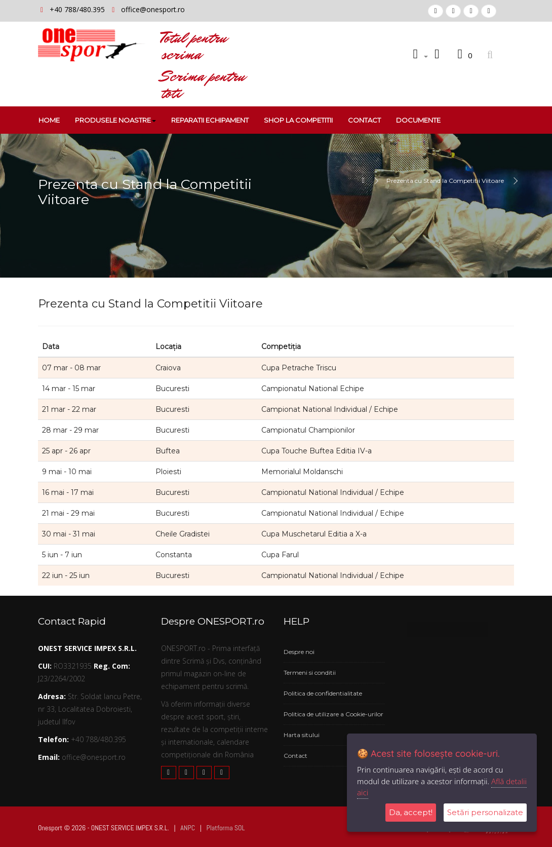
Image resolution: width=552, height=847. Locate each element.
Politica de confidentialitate (323, 693)
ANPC (187, 827)
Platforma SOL (225, 827)
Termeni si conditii (310, 672)
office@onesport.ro (153, 9)
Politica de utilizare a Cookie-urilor (333, 714)
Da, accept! (410, 812)
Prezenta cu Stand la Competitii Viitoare (445, 180)
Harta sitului (302, 735)
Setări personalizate (485, 812)
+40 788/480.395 (78, 9)
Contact (295, 755)
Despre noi (299, 652)
